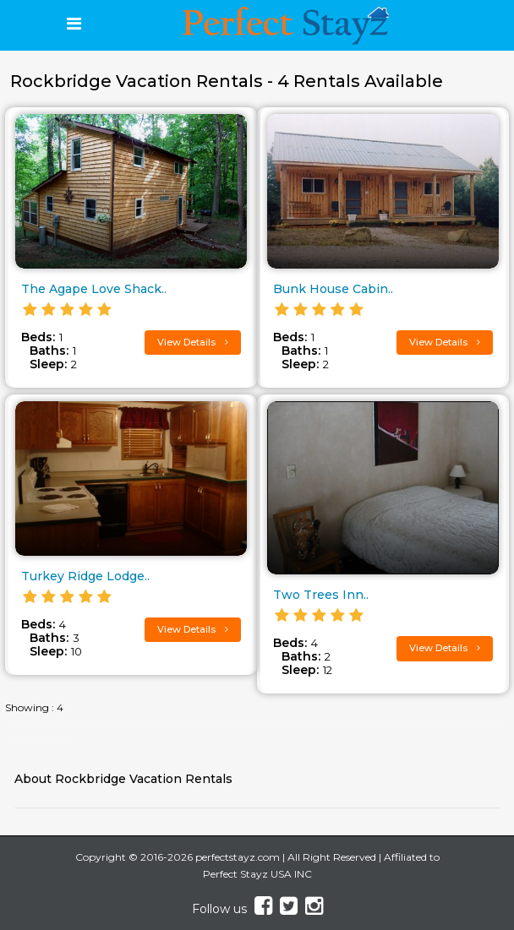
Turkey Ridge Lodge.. (85, 576)
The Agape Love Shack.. (94, 288)
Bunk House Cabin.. (333, 288)
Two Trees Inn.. (321, 594)
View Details (192, 342)
